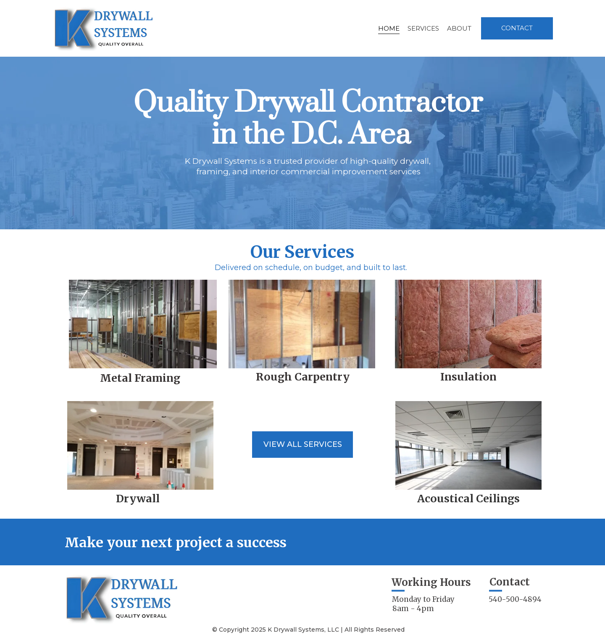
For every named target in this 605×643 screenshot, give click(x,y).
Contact (517, 28)
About (459, 28)
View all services (302, 444)
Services (423, 28)
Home (389, 28)
